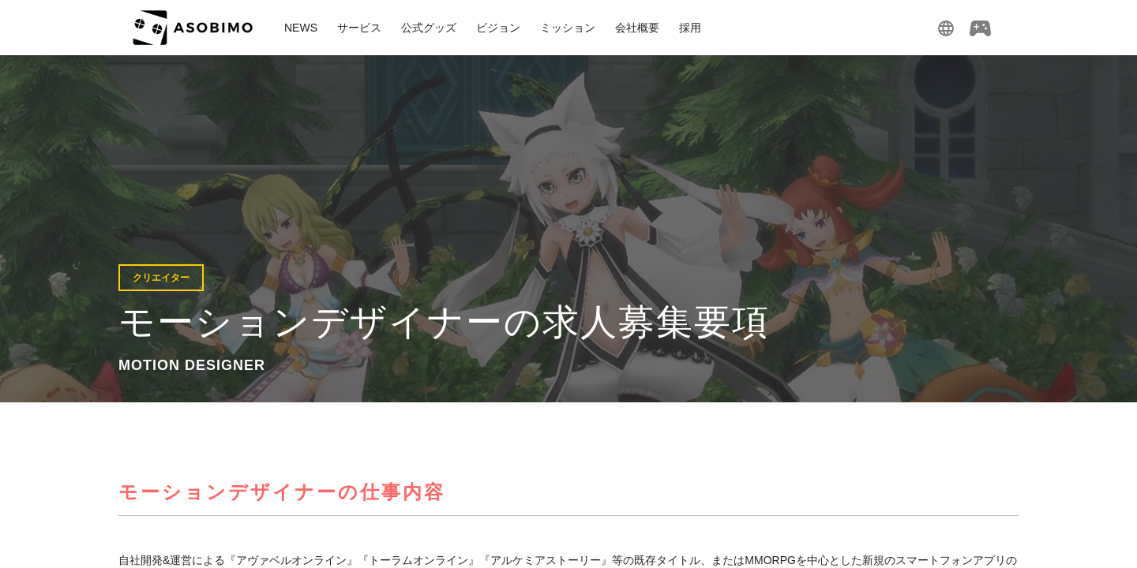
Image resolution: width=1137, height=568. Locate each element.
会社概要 (637, 27)
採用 (690, 27)
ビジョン (498, 27)
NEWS (300, 27)
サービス (359, 27)
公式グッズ (428, 27)
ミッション (567, 27)
